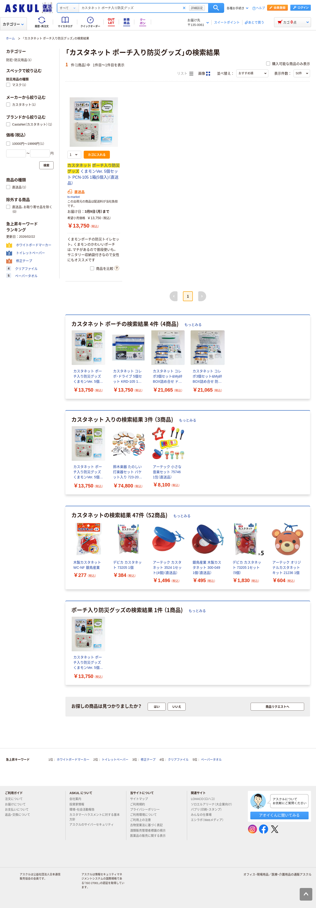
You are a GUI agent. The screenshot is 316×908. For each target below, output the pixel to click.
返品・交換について (19, 815)
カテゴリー (13, 24)
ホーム (10, 38)
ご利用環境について (145, 815)
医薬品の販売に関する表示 (150, 836)
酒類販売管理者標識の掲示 (150, 830)
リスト (185, 74)
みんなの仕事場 (203, 815)
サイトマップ (139, 799)
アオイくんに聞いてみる (279, 815)
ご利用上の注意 (142, 820)
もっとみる (193, 325)
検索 (216, 8)
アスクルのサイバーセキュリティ (93, 824)
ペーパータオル (211, 759)
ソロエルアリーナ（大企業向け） (213, 804)
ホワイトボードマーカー (73, 759)
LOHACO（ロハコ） (205, 799)
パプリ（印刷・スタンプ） (208, 809)
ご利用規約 (139, 804)
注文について (16, 799)
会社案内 (77, 799)
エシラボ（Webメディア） (209, 820)
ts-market (73, 197)
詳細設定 (197, 7)
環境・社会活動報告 (84, 809)
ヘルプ (260, 8)
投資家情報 (78, 804)
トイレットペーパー (115, 759)
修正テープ (148, 759)
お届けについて (17, 804)
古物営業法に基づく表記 (148, 825)
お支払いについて (19, 809)
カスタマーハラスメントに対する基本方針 (94, 817)
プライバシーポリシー (147, 809)
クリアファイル (178, 759)
